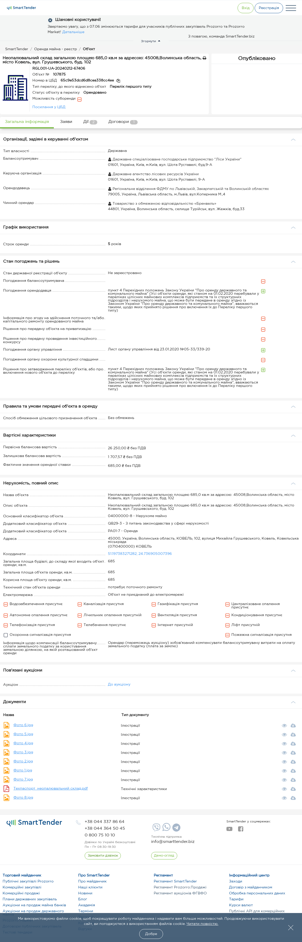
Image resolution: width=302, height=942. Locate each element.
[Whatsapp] (165, 829)
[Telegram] (175, 829)
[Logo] (21, 8)
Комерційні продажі (21, 893)
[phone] (104, 822)
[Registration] (267, 8)
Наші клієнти (90, 887)
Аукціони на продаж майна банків (34, 905)
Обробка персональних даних (257, 893)
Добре (151, 934)
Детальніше (73, 32)
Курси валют (241, 905)
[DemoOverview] (164, 856)
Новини (85, 893)
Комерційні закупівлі (22, 887)
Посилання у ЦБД (48, 107)
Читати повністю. (202, 923)
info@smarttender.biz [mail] (173, 842)
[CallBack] (103, 856)
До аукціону (119, 684)
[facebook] (241, 830)
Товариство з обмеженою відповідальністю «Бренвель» (162, 203)
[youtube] (229, 830)
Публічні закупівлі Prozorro (28, 881)
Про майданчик (92, 881)
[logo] (34, 823)
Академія (86, 905)
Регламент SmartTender (175, 881)
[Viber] (155, 829)
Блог (82, 899)
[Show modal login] (238, 8)
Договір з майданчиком (250, 887)
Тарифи (236, 899)
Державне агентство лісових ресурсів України (153, 174)
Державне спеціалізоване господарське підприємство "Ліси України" (174, 159)
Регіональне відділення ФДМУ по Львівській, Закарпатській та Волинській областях (188, 188)
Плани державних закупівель (30, 899)
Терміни (85, 911)
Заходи (235, 881)
